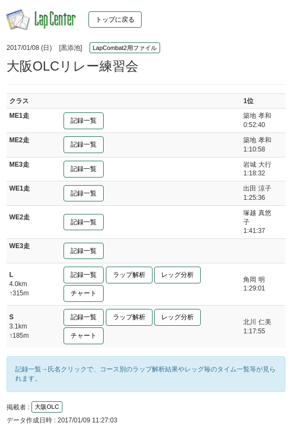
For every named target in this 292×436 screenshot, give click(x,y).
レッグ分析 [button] (177, 275)
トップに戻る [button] (115, 19)
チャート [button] (84, 293)
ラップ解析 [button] (129, 275)
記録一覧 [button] (84, 120)
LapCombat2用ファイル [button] (125, 48)
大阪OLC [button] (47, 406)
